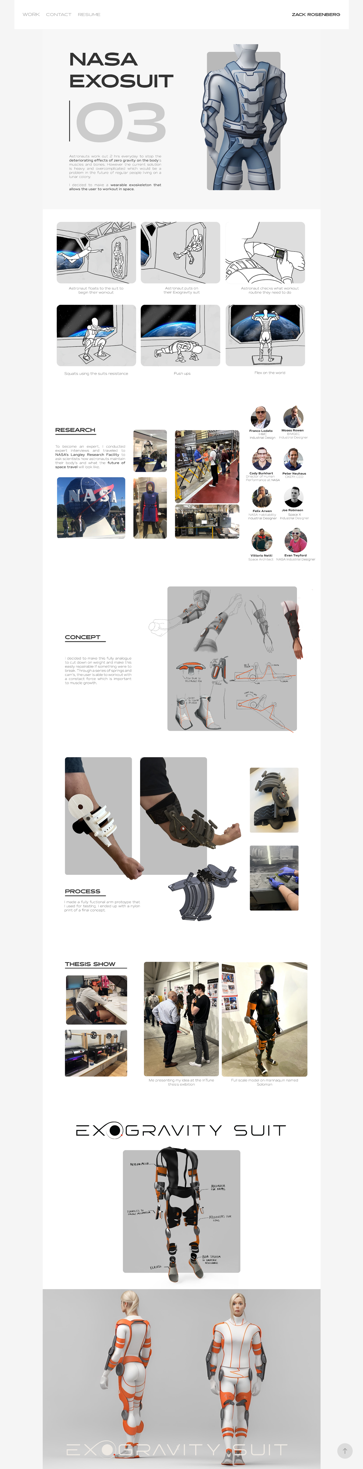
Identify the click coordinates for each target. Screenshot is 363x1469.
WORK (31, 15)
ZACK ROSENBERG (313, 14)
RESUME (89, 14)
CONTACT (59, 14)
